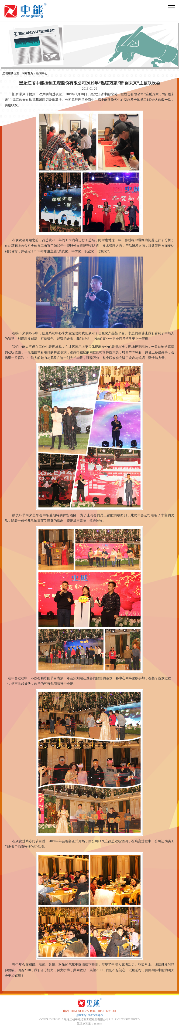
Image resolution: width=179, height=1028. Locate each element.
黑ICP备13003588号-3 (89, 1015)
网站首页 (27, 73)
